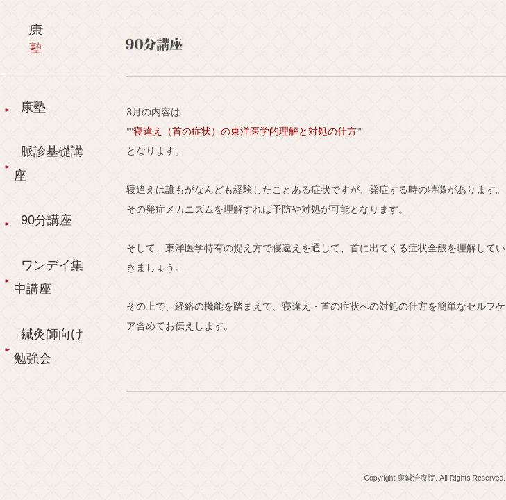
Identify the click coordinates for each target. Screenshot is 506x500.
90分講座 (46, 220)
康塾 (33, 107)
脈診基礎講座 (48, 163)
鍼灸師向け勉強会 (48, 346)
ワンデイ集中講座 (48, 277)
